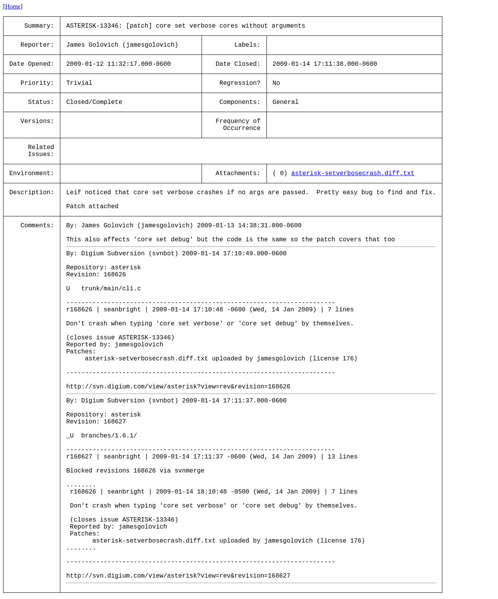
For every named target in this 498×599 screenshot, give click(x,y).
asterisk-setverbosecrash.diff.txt (353, 173)
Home (12, 6)
